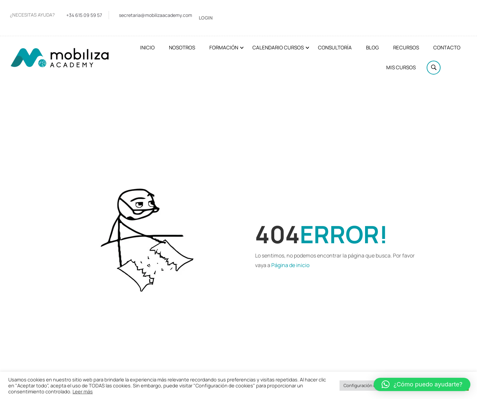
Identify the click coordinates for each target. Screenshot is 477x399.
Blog (372, 47)
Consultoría (335, 47)
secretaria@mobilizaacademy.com (155, 15)
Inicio (147, 47)
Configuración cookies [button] (366, 385)
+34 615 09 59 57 (84, 15)
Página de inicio (290, 265)
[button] (422, 384)
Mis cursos (401, 67)
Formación (223, 47)
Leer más (83, 391)
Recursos (406, 47)
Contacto (446, 47)
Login (206, 18)
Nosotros (182, 47)
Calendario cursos (278, 47)
